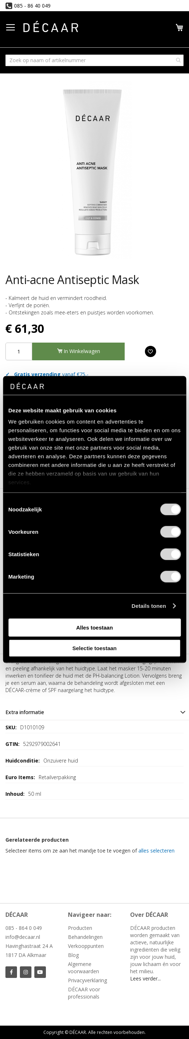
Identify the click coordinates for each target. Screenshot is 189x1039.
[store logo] (50, 27)
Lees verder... (145, 978)
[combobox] (94, 60)
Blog (73, 955)
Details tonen (149, 606)
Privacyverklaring (87, 980)
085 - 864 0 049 (23, 927)
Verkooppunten (86, 946)
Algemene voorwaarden (83, 968)
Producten (80, 927)
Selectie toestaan (94, 648)
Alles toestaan (94, 627)
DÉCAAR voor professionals (84, 993)
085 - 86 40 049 (32, 5)
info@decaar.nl (22, 936)
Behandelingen (85, 936)
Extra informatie (24, 712)
